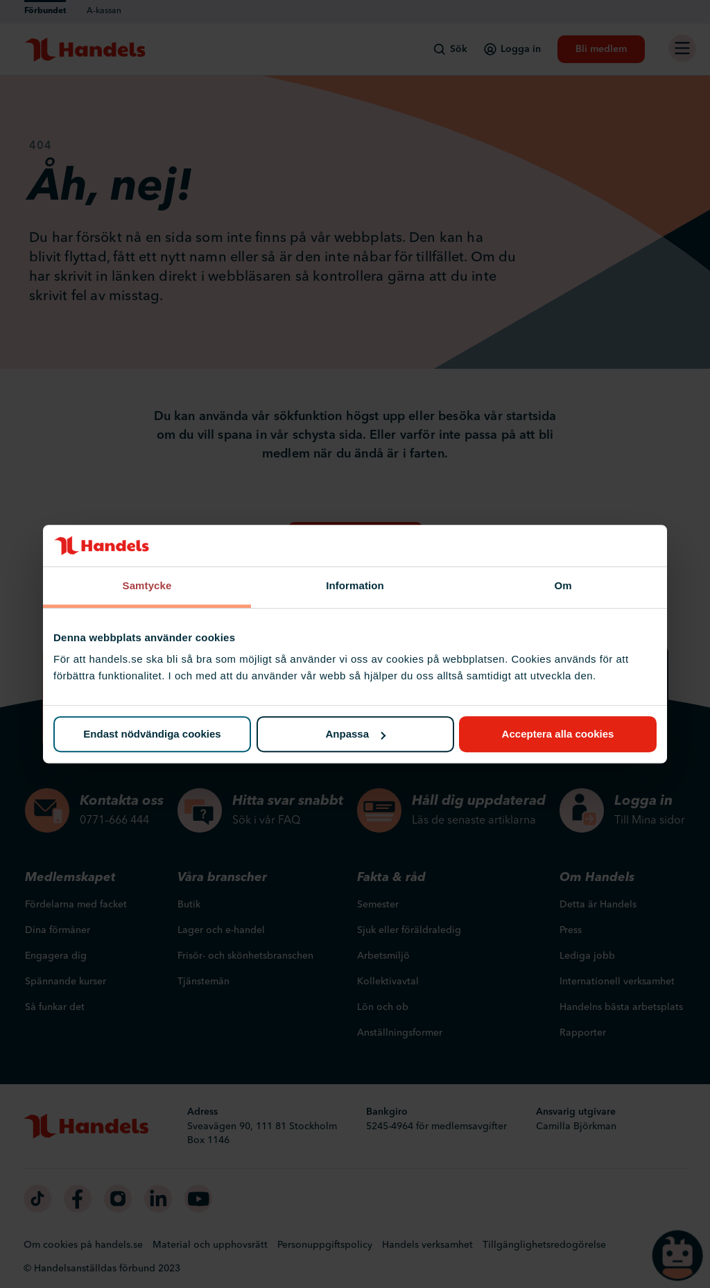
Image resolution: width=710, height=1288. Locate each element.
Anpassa (355, 734)
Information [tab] (355, 585)
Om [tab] (562, 585)
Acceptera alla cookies (558, 734)
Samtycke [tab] (147, 585)
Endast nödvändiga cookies (151, 734)
